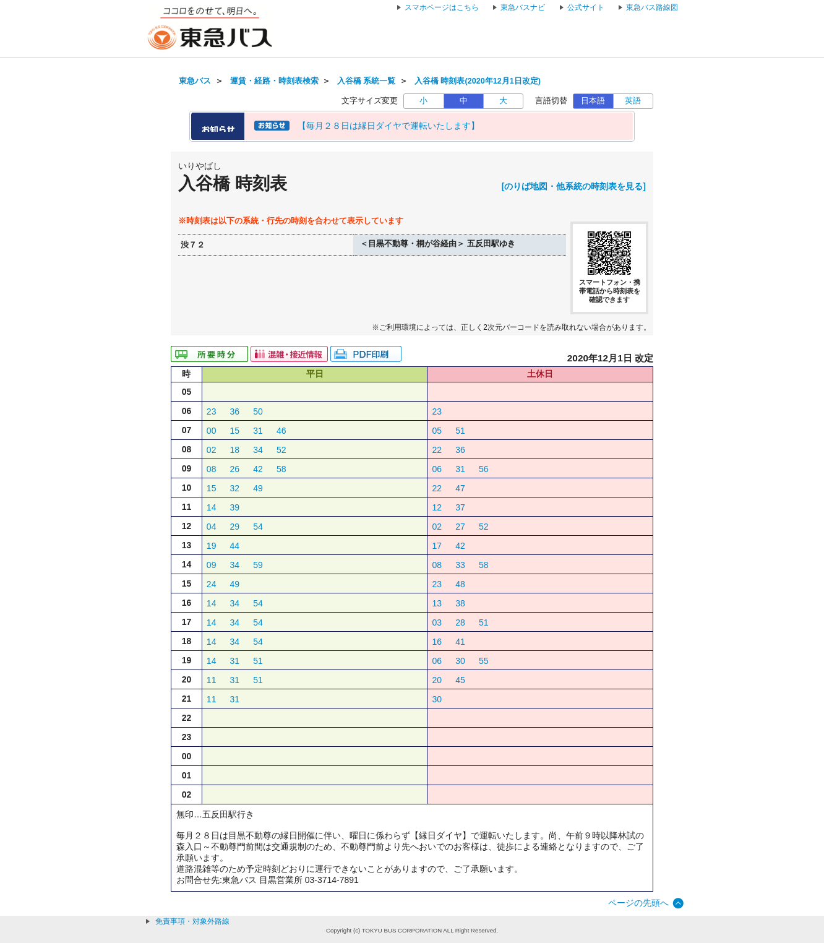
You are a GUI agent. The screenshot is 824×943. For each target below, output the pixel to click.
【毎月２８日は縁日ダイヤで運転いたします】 (388, 126)
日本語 (593, 101)
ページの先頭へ (638, 903)
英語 (633, 101)
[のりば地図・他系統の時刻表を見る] (574, 186)
